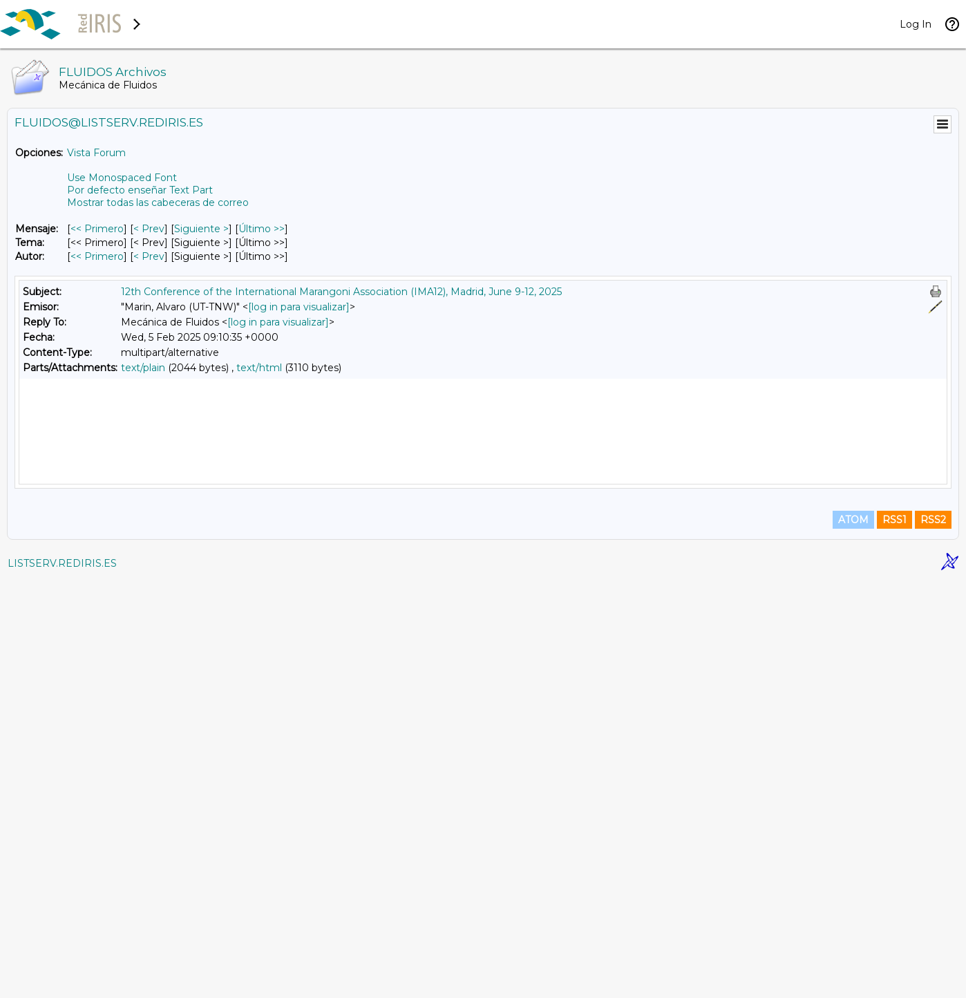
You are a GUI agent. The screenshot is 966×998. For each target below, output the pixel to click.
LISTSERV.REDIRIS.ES (62, 981)
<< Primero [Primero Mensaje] (97, 229)
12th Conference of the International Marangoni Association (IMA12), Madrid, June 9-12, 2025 (341, 291)
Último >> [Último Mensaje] (261, 229)
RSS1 (894, 937)
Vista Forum (96, 153)
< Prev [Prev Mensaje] (148, 229)
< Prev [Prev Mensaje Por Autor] (148, 256)
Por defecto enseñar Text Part (140, 190)
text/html (259, 367)
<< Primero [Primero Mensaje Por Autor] (97, 256)
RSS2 (933, 937)
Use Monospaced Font (122, 177)
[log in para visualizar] (299, 307)
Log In (915, 24)
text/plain (143, 367)
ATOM (853, 937)
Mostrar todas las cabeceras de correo (158, 202)
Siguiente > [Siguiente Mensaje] (201, 229)
